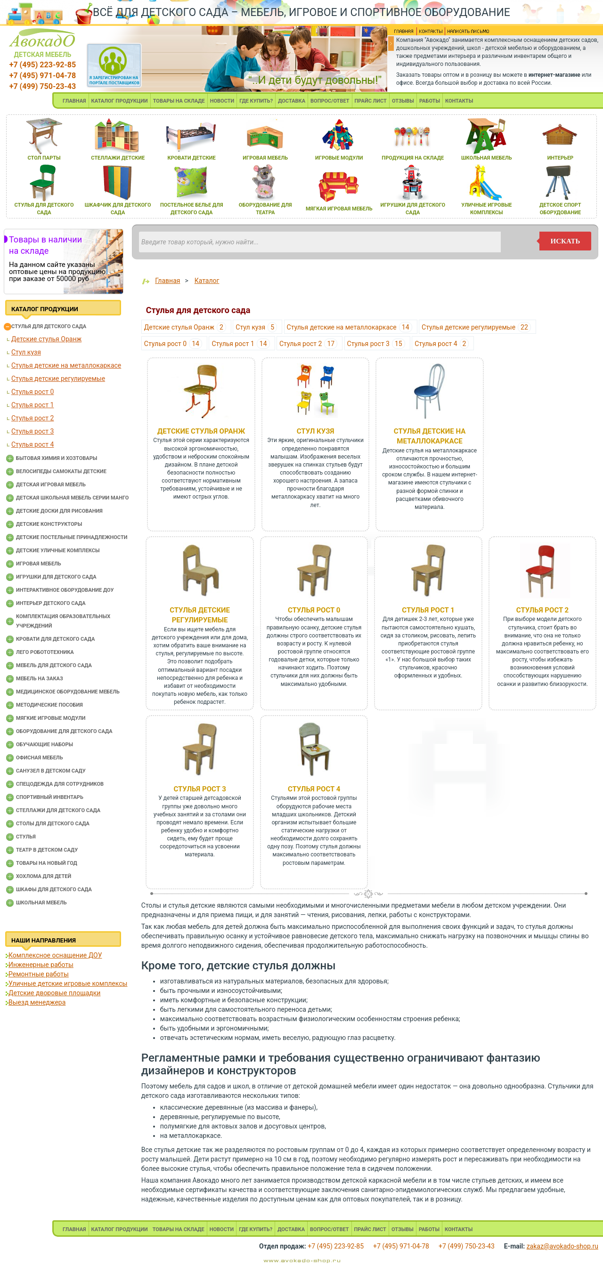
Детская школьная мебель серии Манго (72, 498)
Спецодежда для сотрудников (60, 784)
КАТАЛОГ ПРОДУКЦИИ (119, 101)
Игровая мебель (38, 564)
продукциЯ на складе (413, 158)
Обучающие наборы (44, 744)
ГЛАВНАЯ (74, 101)
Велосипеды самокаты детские (61, 471)
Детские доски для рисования (59, 511)
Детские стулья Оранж (46, 339)
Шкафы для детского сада (54, 889)
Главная (167, 280)
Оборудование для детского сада (64, 731)
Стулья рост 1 (32, 405)
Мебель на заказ (39, 679)
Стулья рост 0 (32, 391)
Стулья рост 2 (32, 418)
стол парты (43, 158)
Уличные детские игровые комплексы (67, 983)
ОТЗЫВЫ (403, 101)
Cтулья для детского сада (48, 326)
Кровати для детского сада (55, 639)
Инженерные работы (40, 964)
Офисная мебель (39, 758)
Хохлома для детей (43, 876)
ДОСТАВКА (291, 101)
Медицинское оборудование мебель (68, 692)
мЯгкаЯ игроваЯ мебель (339, 209)
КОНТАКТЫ (459, 101)
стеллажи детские (118, 158)
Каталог (207, 280)
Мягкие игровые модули (50, 718)
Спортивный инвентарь (49, 797)
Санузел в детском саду (51, 771)
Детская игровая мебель (51, 485)
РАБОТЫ (429, 101)
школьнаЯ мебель (486, 158)
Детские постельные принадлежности (71, 537)
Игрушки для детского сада (56, 577)
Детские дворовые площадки (54, 993)
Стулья (26, 837)
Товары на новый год (46, 863)
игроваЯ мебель (265, 158)
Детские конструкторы (49, 524)
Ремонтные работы (38, 974)
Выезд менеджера (36, 1002)
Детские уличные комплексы (58, 551)
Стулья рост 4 (32, 444)
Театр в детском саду (47, 850)
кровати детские (192, 158)
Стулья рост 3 (32, 431)
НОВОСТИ (222, 101)
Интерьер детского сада (51, 603)
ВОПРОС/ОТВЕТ (330, 101)
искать (565, 241)
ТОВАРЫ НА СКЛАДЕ (179, 101)
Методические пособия (49, 705)
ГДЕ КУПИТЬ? (256, 101)
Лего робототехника (45, 652)
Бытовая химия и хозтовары (56, 458)
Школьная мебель (41, 903)
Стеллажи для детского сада (58, 810)
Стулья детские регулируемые (58, 378)
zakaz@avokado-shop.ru (562, 1246)
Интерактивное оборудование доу (65, 590)
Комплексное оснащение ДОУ (55, 955)
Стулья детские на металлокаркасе (66, 365)
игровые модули (339, 158)
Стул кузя (26, 352)
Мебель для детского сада (54, 665)
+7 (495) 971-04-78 (42, 75)
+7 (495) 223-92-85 (42, 64)
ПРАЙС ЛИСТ (371, 101)
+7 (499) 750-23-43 (42, 86)
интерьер (560, 158)
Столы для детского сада (53, 824)
